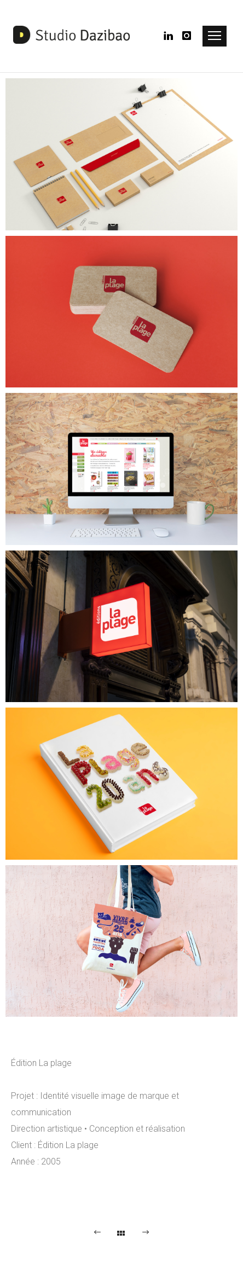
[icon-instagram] (187, 35)
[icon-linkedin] (172, 35)
